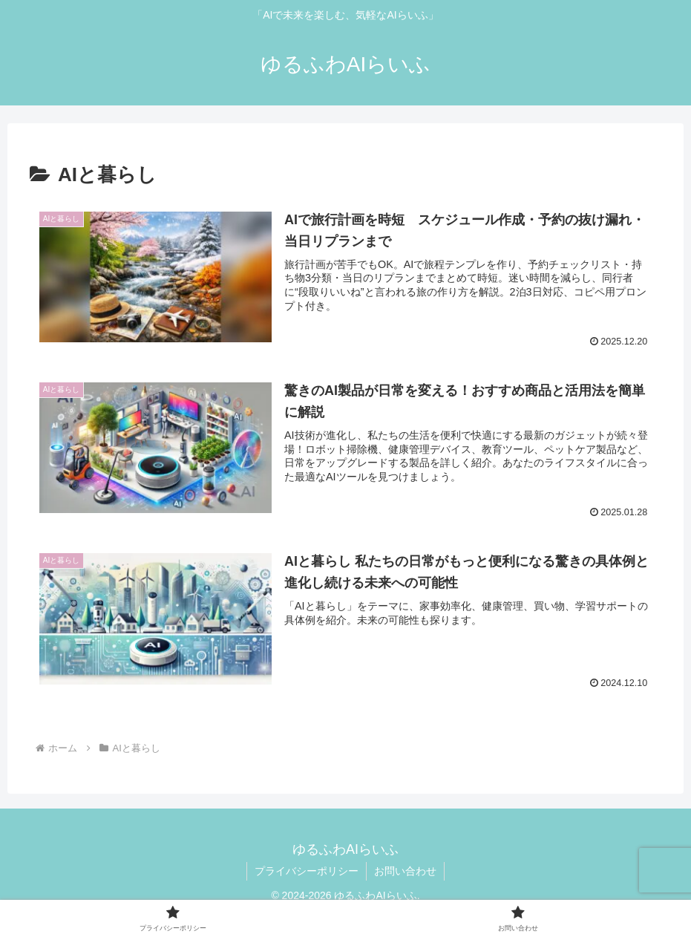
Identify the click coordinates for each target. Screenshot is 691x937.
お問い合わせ (405, 871)
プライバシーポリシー (306, 871)
